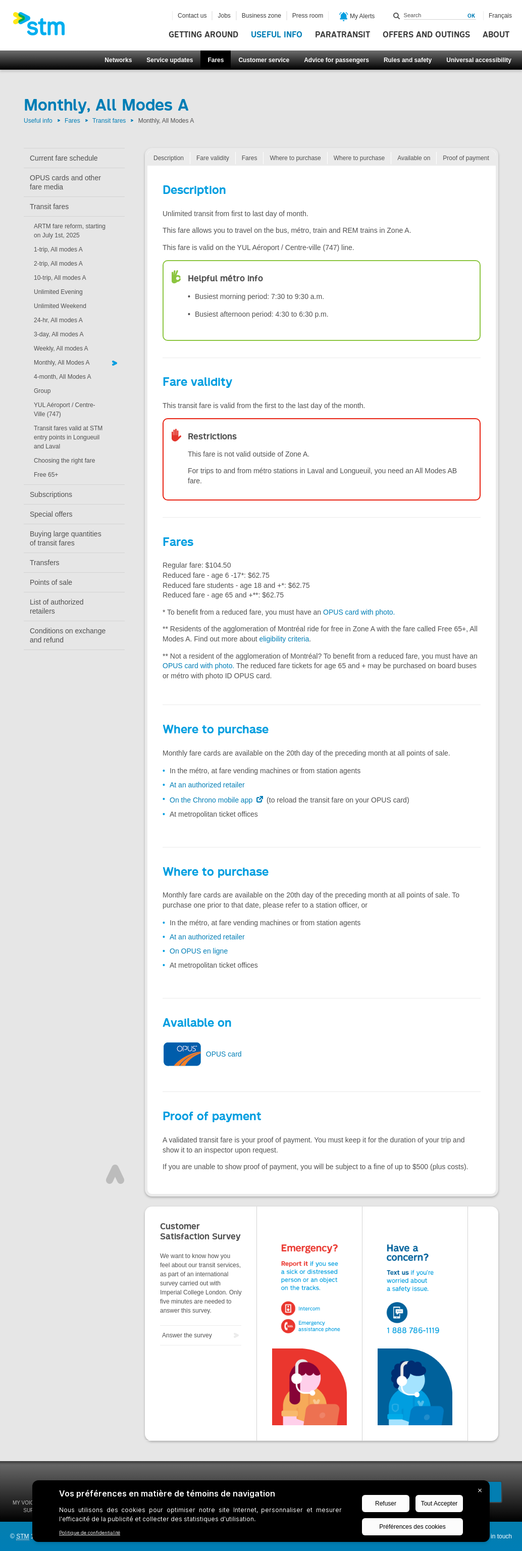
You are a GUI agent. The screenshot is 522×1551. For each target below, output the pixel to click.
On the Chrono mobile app (212, 800)
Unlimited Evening (58, 291)
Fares (215, 60)
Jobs (224, 15)
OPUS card (202, 1054)
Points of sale (51, 582)
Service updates (169, 60)
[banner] (44, 27)
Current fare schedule (64, 158)
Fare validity (212, 158)
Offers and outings (426, 34)
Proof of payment (466, 158)
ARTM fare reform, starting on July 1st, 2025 (70, 231)
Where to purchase (295, 158)
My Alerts (357, 16)
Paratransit (342, 34)
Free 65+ (46, 474)
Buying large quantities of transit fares (65, 538)
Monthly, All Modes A (62, 362)
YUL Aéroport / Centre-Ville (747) (64, 410)
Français (500, 15)
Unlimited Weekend (60, 306)
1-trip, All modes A (58, 249)
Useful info (276, 34)
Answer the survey (187, 1335)
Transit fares (109, 120)
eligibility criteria (284, 639)
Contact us (192, 15)
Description (168, 158)
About (496, 34)
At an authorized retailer (207, 785)
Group (42, 390)
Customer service (263, 60)
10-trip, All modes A (60, 277)
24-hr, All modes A (58, 320)
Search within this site (397, 16)
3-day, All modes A (59, 334)
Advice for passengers (336, 60)
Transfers (45, 563)
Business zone (261, 15)
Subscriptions (51, 494)
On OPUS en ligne (199, 951)
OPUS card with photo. (359, 612)
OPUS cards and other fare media (65, 182)
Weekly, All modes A (61, 348)
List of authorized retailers (57, 606)
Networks (118, 60)
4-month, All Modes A (62, 376)
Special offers (51, 514)
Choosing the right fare (64, 460)
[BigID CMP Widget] (261, 1513)
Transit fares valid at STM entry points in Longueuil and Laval (68, 437)
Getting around (203, 34)
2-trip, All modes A (58, 263)
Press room (307, 15)
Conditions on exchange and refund (68, 635)
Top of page (115, 1174)
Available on (413, 158)
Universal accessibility (478, 60)
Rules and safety (408, 60)
